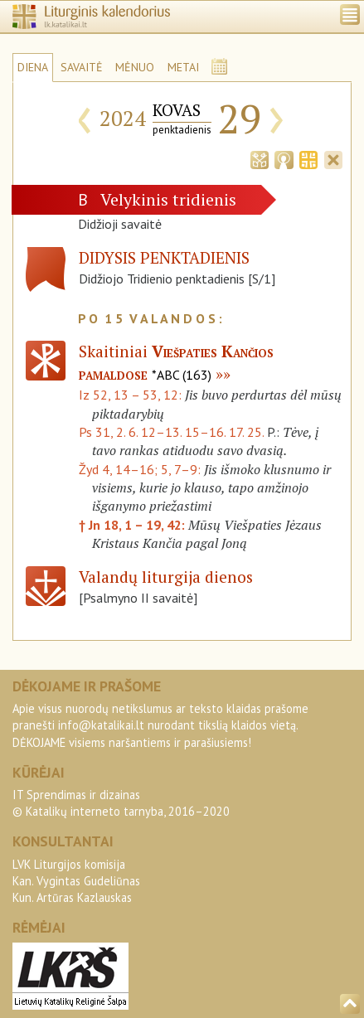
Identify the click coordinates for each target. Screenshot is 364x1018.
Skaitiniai (176, 362)
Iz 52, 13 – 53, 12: (132, 394)
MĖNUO (134, 67)
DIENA (32, 67)
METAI (183, 67)
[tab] (259, 158)
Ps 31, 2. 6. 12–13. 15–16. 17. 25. (171, 432)
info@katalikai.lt (101, 725)
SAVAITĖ (82, 67)
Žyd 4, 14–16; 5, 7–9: (141, 469)
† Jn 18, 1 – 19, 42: (133, 524)
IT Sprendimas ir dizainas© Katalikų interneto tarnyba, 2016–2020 (121, 803)
